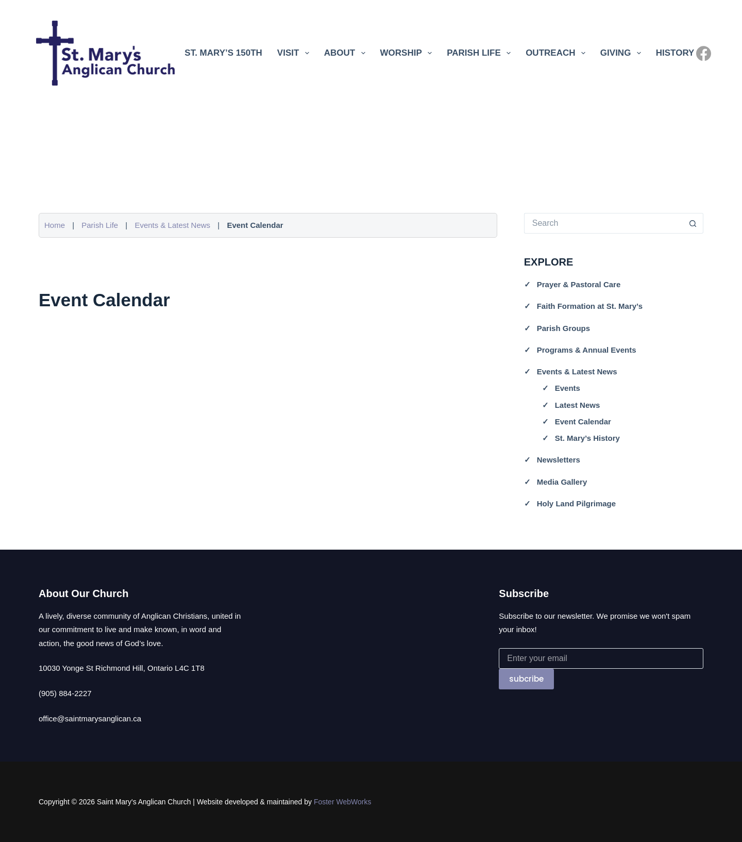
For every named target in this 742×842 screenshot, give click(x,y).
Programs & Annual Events (586, 349)
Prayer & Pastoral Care (579, 284)
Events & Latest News (172, 225)
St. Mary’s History (587, 438)
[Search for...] (603, 223)
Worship (408, 53)
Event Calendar (583, 421)
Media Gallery (562, 481)
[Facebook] (703, 53)
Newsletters (558, 459)
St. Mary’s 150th (223, 53)
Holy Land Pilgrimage (576, 503)
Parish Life (481, 53)
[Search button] (693, 223)
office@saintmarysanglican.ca (90, 718)
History (675, 53)
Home (54, 225)
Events (567, 388)
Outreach (557, 53)
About (346, 53)
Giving (622, 53)
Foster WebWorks (343, 802)
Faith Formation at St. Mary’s (590, 306)
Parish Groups (563, 328)
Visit (295, 53)
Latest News (577, 405)
